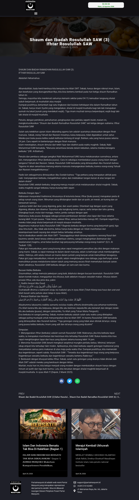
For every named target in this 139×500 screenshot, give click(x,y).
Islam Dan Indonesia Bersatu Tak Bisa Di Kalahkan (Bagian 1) (43, 447)
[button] (35, 7)
